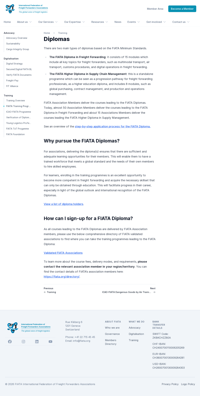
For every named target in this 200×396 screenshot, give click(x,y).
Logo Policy (188, 384)
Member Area (155, 8)
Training (62, 33)
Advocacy (134, 327)
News (118, 21)
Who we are (112, 327)
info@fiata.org (81, 340)
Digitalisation (136, 333)
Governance (112, 333)
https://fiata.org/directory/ (62, 276)
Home (7, 21)
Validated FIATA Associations (63, 252)
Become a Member (182, 8)
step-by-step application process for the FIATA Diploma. (112, 126)
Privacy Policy (170, 384)
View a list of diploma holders (63, 204)
